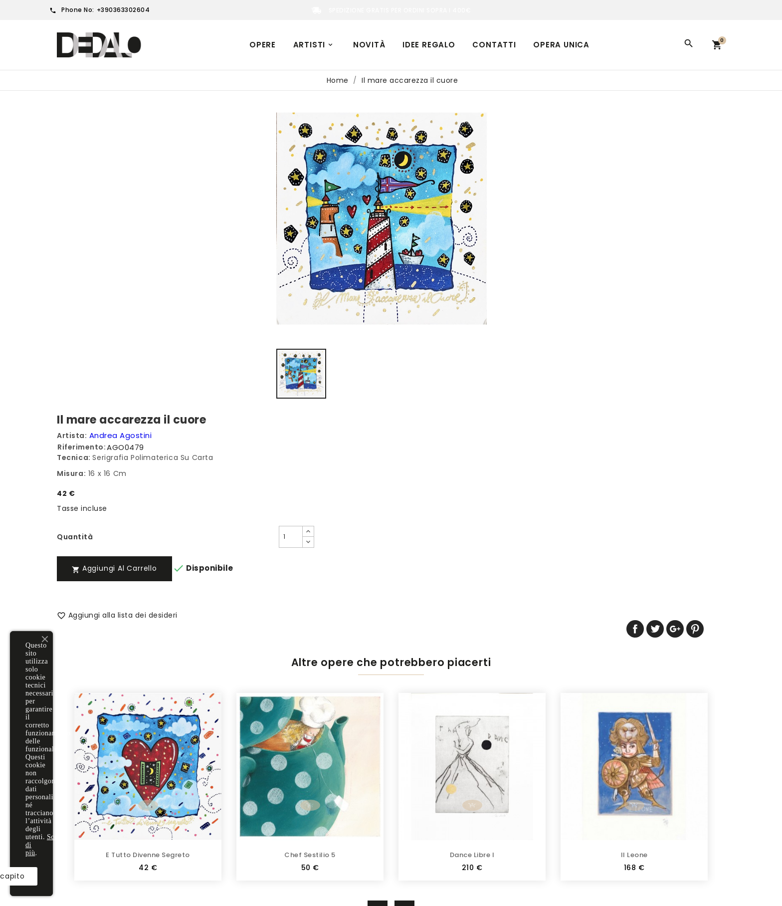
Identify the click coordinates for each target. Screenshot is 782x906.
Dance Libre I (472, 627)
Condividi (654, 290)
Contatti (494, 44)
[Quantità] (479, 228)
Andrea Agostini (462, 127)
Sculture (72, 787)
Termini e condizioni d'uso (276, 756)
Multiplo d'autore (88, 771)
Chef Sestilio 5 (310, 627)
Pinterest (714, 290)
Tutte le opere (83, 756)
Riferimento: (423, 139)
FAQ (235, 787)
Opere (262, 44)
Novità (369, 44)
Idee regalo (428, 44)
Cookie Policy (252, 802)
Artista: (413, 127)
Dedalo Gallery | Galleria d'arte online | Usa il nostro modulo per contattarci (299, 823)
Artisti (314, 44)
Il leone (634, 627)
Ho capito (138, 876)
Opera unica (561, 44)
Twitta (674, 290)
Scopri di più (142, 853)
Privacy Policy (253, 771)
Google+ (694, 290)
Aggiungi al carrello (456, 260)
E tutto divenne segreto (148, 627)
